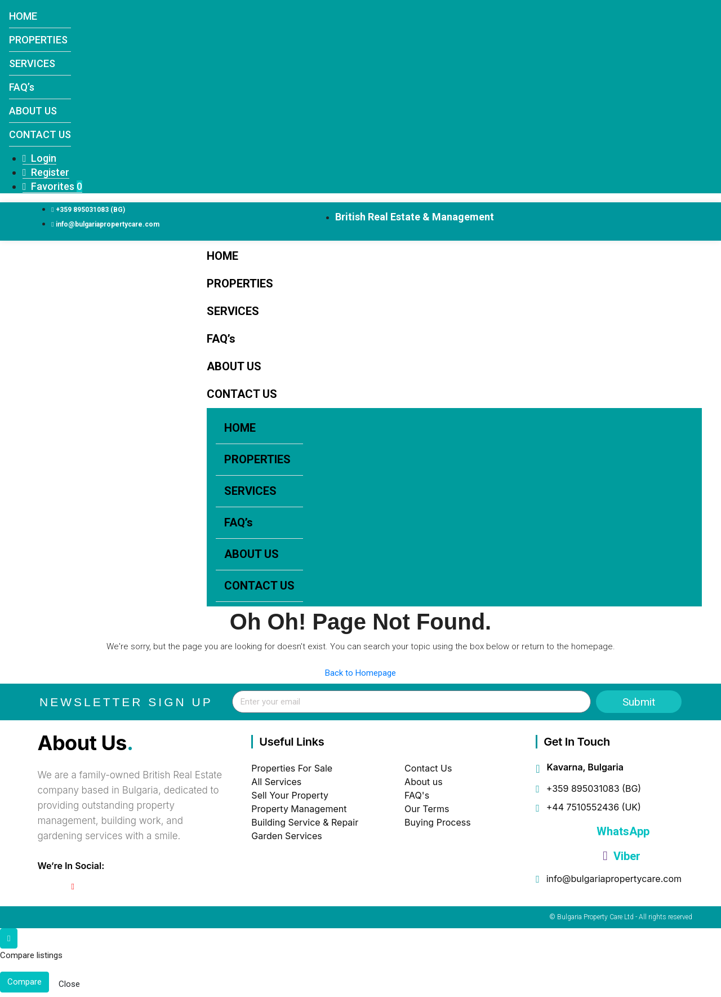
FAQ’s (21, 87)
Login (39, 158)
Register (46, 172)
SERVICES (32, 63)
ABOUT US (33, 111)
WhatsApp (621, 831)
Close (69, 984)
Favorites (52, 186)
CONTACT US (40, 134)
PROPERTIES (38, 40)
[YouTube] (73, 886)
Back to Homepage (360, 673)
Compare (24, 982)
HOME (23, 16)
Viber (621, 856)
